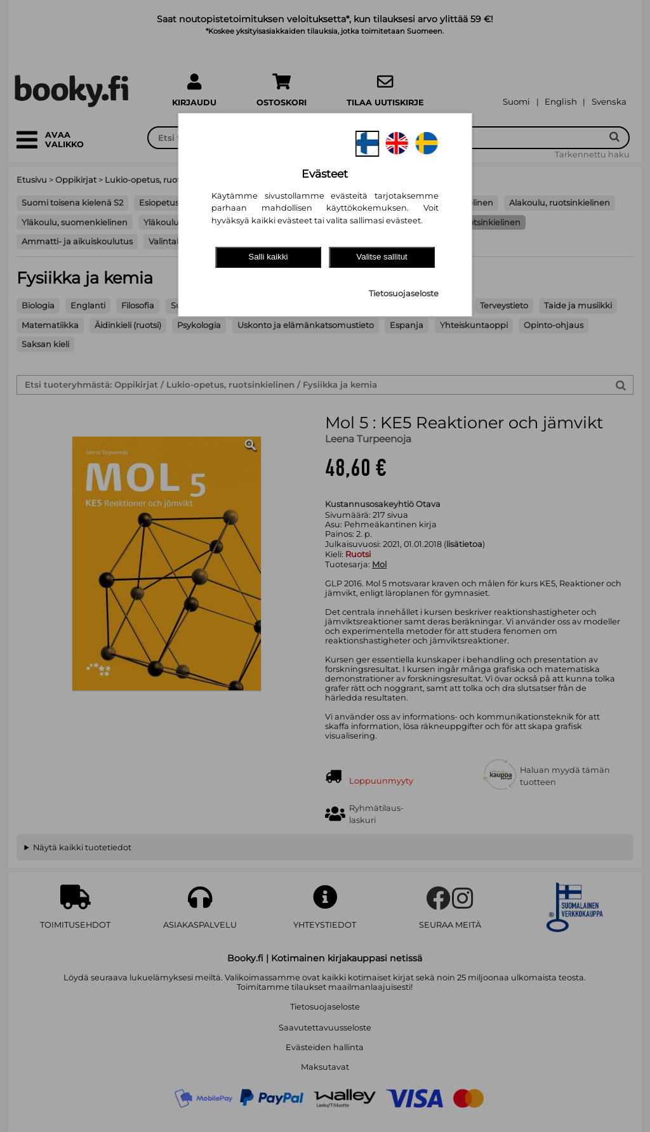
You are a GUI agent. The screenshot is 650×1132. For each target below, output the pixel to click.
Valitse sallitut (382, 256)
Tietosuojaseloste (404, 293)
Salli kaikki (268, 256)
